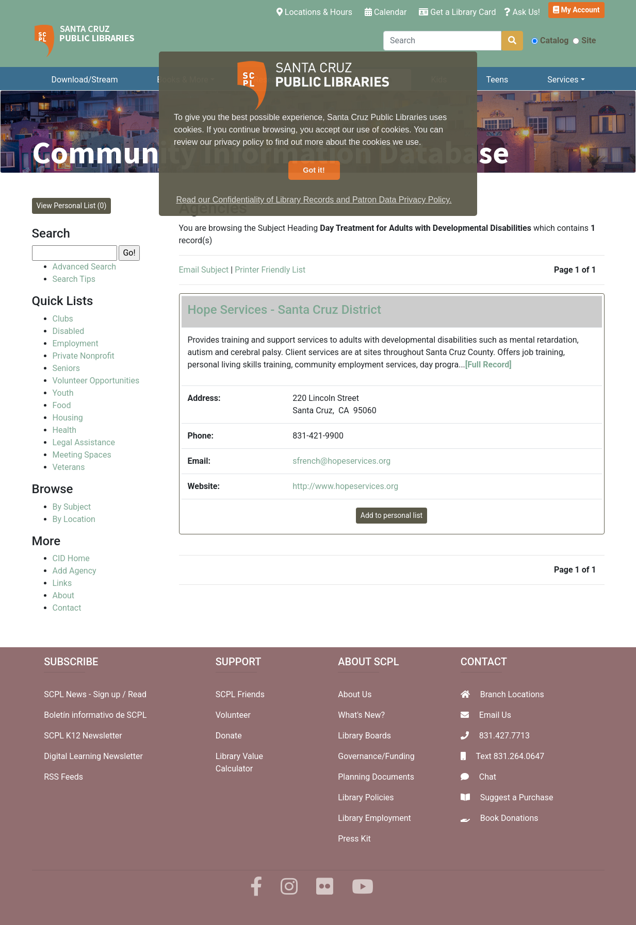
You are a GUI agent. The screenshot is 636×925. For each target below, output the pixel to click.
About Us (354, 694)
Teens (497, 80)
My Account (576, 10)
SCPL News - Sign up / (86, 694)
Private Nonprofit (84, 356)
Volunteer (233, 715)
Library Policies (366, 797)
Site (584, 40)
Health (65, 430)
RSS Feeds (63, 777)
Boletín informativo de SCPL (95, 715)
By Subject (72, 507)
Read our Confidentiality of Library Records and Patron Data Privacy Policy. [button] (313, 199)
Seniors (66, 368)
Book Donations (509, 818)
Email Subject (204, 270)
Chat (487, 777)
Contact (67, 608)
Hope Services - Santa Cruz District (284, 309)
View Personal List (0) (72, 205)
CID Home (71, 558)
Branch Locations (512, 694)
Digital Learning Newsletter (93, 756)
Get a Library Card (457, 12)
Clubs (63, 319)
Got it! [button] (313, 170)
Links (62, 583)
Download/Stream (84, 80)
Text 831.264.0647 (510, 756)
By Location (74, 519)
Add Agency (74, 571)
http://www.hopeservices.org (345, 486)
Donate (229, 736)
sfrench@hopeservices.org (341, 461)
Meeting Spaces (82, 455)
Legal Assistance (84, 442)
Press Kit (354, 839)
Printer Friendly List (270, 270)
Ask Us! (522, 12)
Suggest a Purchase (516, 797)
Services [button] (562, 80)
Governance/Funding (376, 756)
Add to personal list (391, 515)
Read (137, 694)
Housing (68, 418)
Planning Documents (376, 777)
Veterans (69, 467)
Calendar (385, 12)
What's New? (361, 715)
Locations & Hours (316, 11)
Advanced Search (85, 267)
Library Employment (374, 818)
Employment (76, 343)
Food (62, 405)
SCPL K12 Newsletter (83, 736)
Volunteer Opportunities (96, 380)
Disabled (69, 331)
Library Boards (364, 736)
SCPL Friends (240, 694)
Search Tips (74, 279)
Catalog (549, 40)
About (64, 595)
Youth (63, 393)
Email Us (495, 715)
